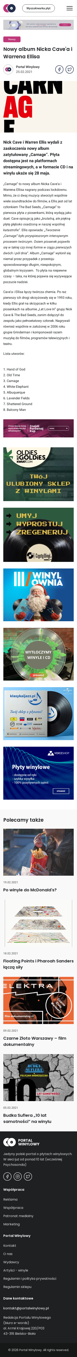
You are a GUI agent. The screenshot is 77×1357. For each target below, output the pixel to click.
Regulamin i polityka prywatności (29, 1278)
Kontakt (9, 1245)
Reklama (10, 1199)
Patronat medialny (18, 1216)
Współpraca (13, 1207)
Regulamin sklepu (17, 1286)
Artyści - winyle (15, 1270)
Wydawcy (11, 1262)
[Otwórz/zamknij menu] (70, 8)
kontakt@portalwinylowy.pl (26, 1308)
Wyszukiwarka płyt (38, 8)
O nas (8, 1254)
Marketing (11, 1224)
